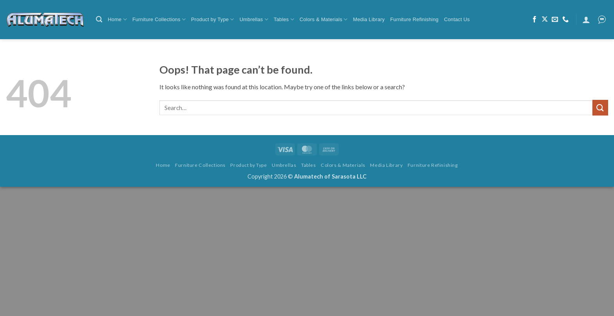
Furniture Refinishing (414, 19)
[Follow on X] (545, 19)
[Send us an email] (555, 19)
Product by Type (212, 19)
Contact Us (457, 19)
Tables (284, 19)
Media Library (369, 19)
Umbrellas (254, 19)
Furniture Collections (159, 19)
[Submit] (600, 107)
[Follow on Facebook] (534, 19)
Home (117, 19)
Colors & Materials (324, 19)
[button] (99, 19)
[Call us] (565, 19)
